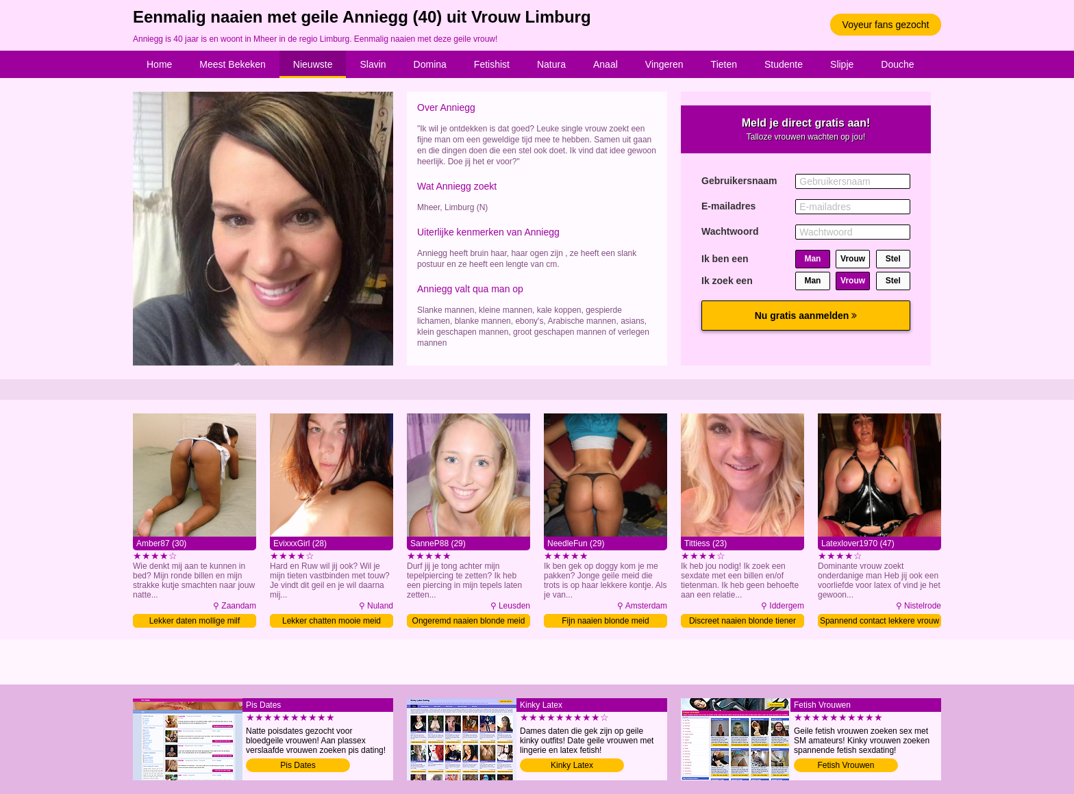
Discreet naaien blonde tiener (742, 621)
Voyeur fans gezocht (885, 24)
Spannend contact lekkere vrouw (879, 621)
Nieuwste (313, 64)
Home (159, 64)
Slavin (373, 64)
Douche (897, 64)
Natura (551, 64)
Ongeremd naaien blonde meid (468, 621)
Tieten (724, 64)
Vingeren (664, 64)
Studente (783, 64)
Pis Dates (297, 765)
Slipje (841, 64)
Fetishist (492, 64)
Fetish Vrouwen (846, 765)
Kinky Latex (572, 765)
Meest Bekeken (232, 64)
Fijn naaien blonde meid (605, 621)
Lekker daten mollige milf (194, 621)
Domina (430, 64)
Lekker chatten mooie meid (331, 621)
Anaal (605, 64)
